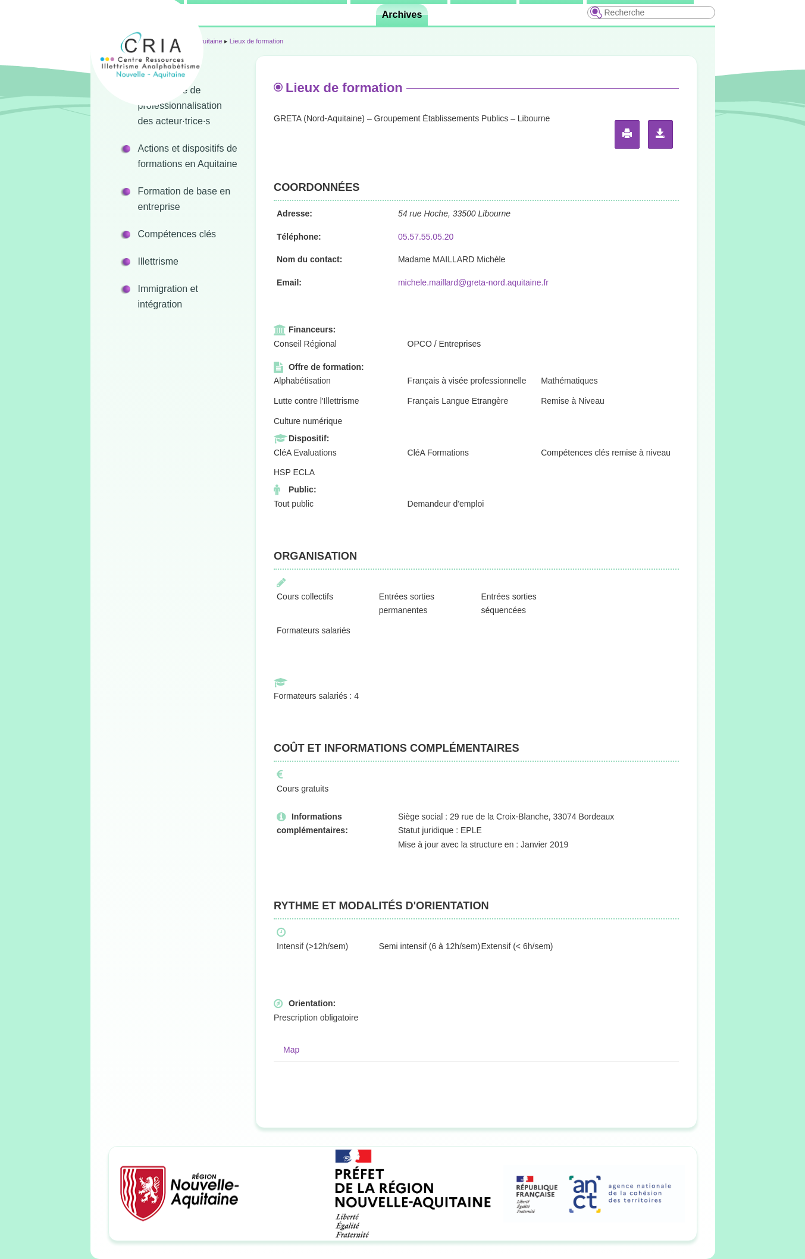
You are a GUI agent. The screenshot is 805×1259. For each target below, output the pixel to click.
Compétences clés (177, 234)
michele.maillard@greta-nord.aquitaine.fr (473, 282)
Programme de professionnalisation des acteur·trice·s (180, 105)
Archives (402, 15)
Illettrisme (158, 261)
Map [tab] (291, 1049)
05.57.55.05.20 (425, 236)
